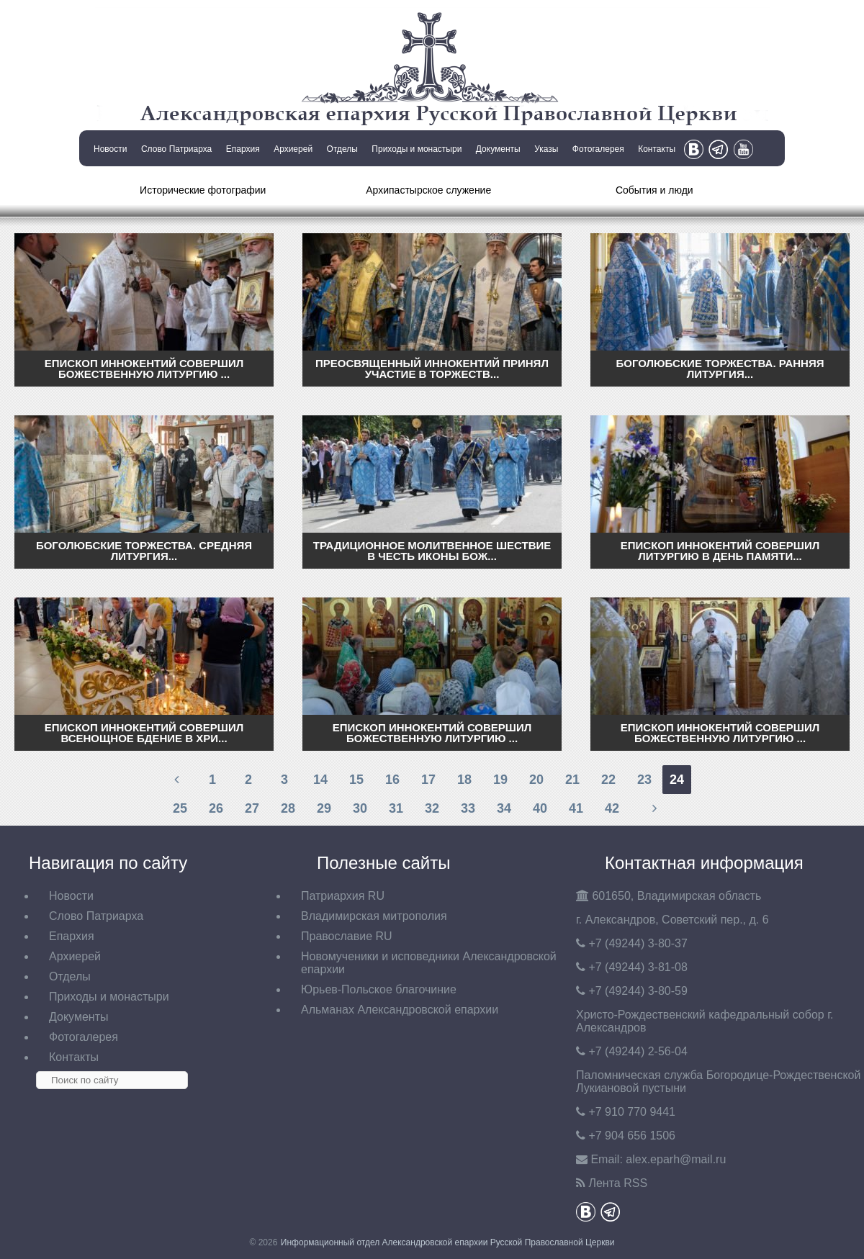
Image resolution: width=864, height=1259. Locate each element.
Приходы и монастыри (417, 149)
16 (392, 779)
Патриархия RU (342, 896)
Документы (498, 149)
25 (180, 808)
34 (504, 808)
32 (432, 808)
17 (428, 779)
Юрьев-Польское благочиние (378, 989)
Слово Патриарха (176, 149)
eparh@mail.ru (676, 1159)
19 (500, 779)
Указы (546, 149)
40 (540, 808)
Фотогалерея (598, 149)
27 (252, 808)
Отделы (342, 149)
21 (572, 779)
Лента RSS (617, 1183)
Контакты (656, 149)
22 (608, 779)
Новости (110, 149)
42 (612, 808)
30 (360, 808)
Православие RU (346, 936)
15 (356, 779)
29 (324, 808)
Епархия (243, 149)
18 (464, 779)
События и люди (654, 190)
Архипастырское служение (428, 190)
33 (468, 808)
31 (396, 808)
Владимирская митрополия (374, 916)
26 (216, 808)
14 (320, 779)
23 (644, 779)
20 (536, 779)
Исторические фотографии (203, 190)
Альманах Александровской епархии (399, 1009)
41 (576, 808)
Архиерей (293, 149)
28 (288, 808)
